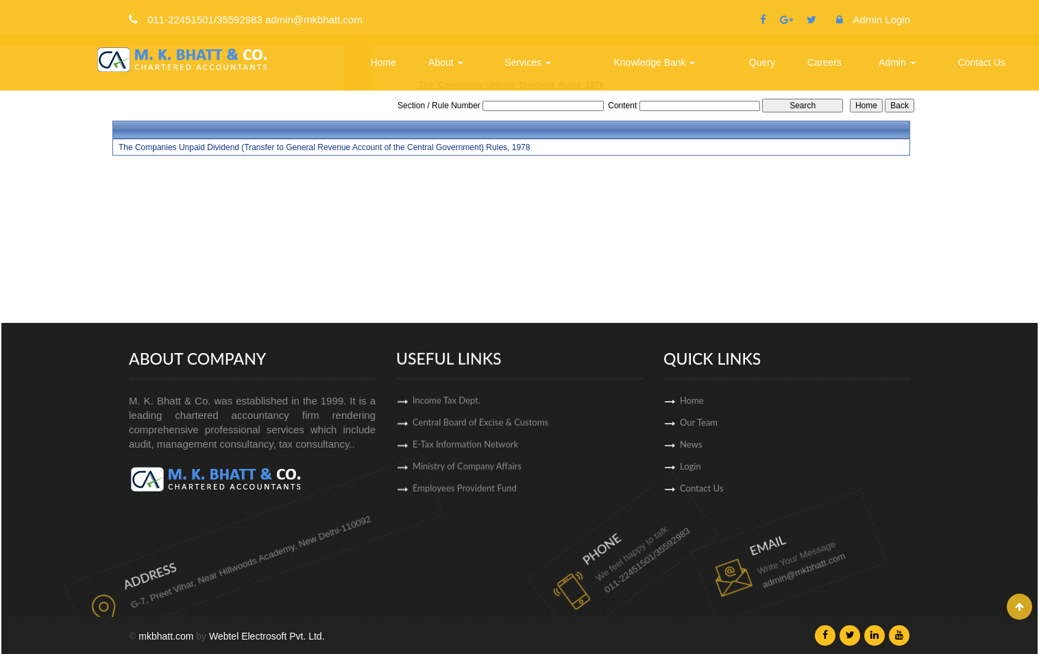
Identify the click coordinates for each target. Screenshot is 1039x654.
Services (527, 62)
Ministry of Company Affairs (467, 470)
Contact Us (981, 62)
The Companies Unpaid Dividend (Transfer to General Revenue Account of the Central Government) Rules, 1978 (324, 147)
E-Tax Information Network (465, 449)
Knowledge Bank (655, 62)
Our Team (738, 422)
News (731, 444)
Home (383, 62)
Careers (824, 62)
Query (762, 62)
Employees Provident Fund (465, 492)
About (445, 62)
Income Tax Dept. (446, 405)
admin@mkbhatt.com (747, 556)
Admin (897, 62)
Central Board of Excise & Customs (480, 427)
